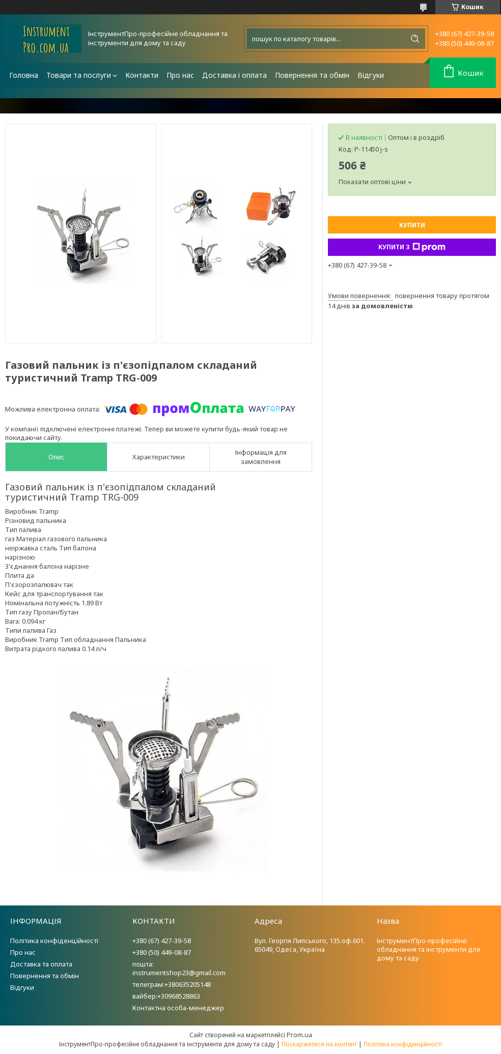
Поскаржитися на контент (319, 1044)
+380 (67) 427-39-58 (161, 940)
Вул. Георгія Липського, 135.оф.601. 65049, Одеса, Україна (310, 945)
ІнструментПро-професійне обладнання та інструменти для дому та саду (428, 949)
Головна (23, 75)
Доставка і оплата (234, 75)
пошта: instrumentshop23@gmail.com (179, 968)
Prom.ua (299, 1034)
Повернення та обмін (312, 75)
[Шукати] (415, 38)
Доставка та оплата (41, 964)
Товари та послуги (78, 75)
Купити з (412, 247)
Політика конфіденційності (54, 940)
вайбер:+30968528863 (166, 996)
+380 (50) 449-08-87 (161, 952)
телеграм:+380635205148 (171, 984)
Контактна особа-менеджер (178, 1007)
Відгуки (370, 75)
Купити (412, 225)
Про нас (180, 75)
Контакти (141, 75)
